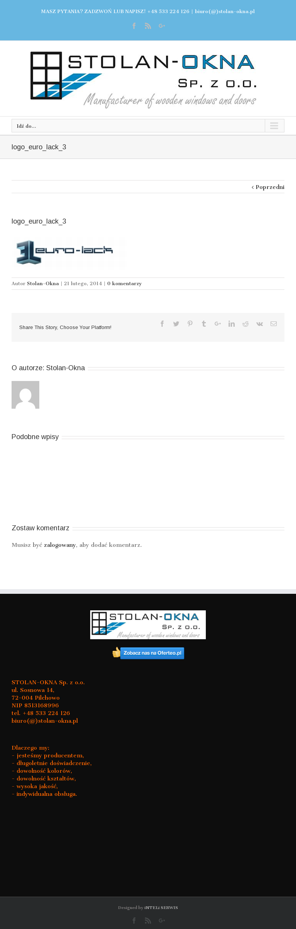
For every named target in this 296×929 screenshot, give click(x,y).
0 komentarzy (124, 283)
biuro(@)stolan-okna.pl (225, 11)
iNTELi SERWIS (161, 907)
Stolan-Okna (43, 283)
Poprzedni (270, 187)
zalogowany (60, 544)
